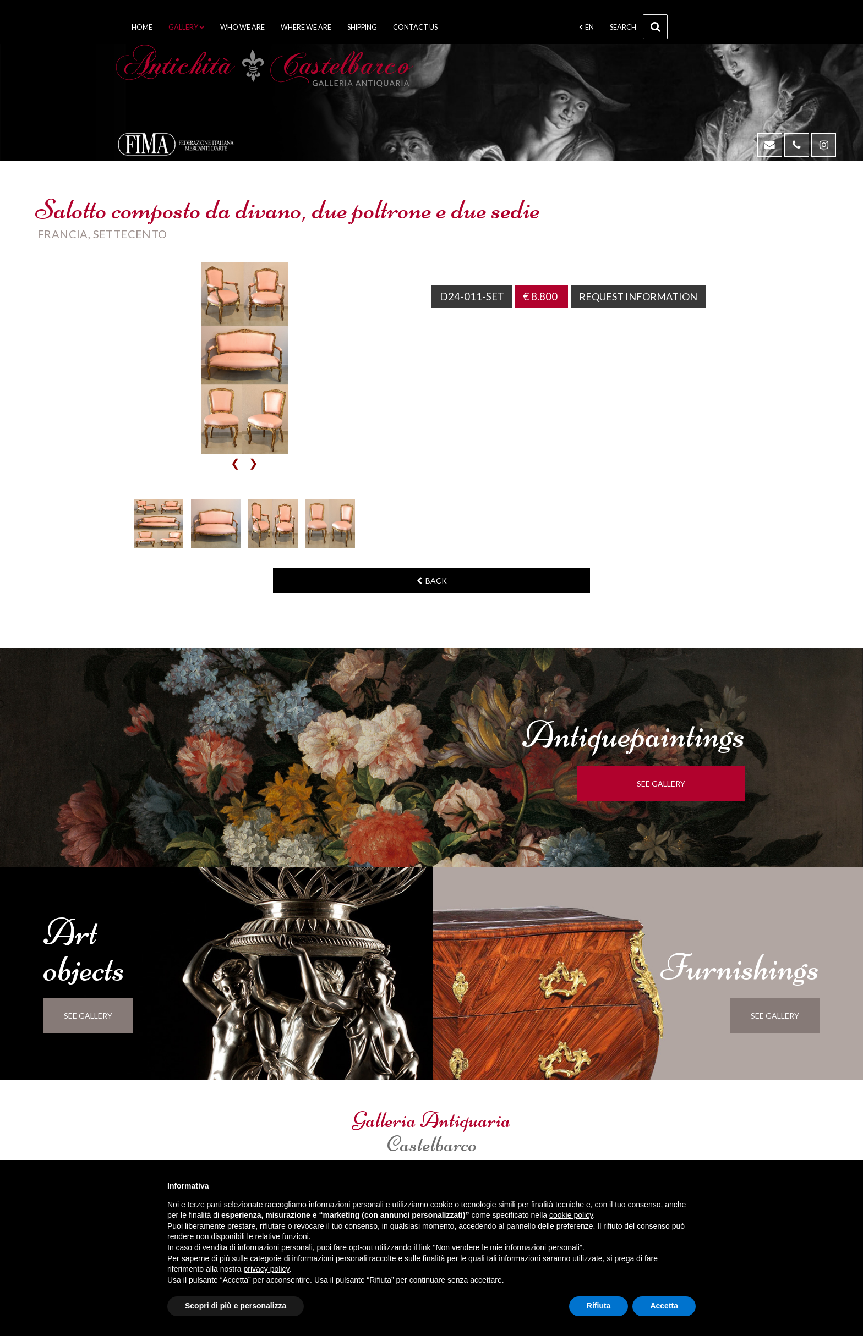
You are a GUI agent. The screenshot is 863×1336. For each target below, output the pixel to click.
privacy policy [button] (267, 1268)
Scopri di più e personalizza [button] (235, 1305)
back (432, 580)
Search (639, 26)
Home (142, 27)
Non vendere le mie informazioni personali (507, 1247)
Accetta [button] (664, 1305)
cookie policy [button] (571, 1215)
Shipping (362, 27)
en (586, 27)
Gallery (186, 27)
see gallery (671, 783)
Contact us (415, 27)
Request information (641, 296)
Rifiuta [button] (599, 1305)
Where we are (306, 27)
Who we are (242, 27)
